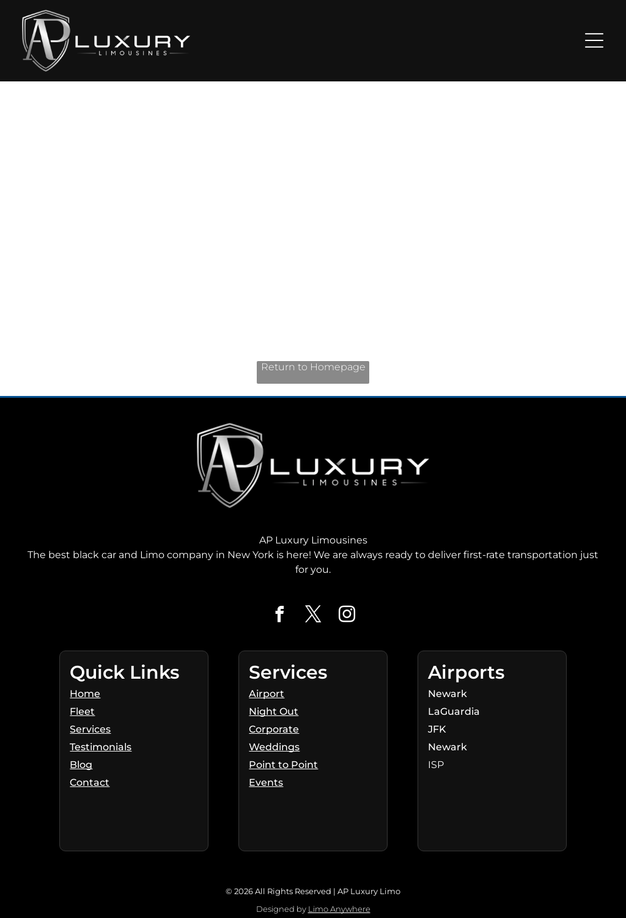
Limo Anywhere (339, 909)
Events (266, 782)
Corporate (274, 729)
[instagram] (346, 616)
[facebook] (279, 616)
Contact (89, 782)
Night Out (273, 711)
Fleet (82, 711)
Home (85, 694)
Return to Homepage (313, 367)
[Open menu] (594, 40)
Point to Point (283, 765)
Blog (81, 765)
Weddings (274, 747)
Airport (266, 694)
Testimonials (100, 747)
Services (90, 729)
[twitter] (313, 616)
